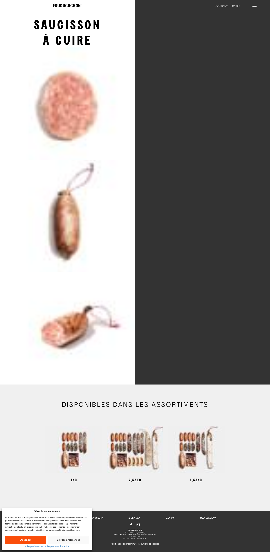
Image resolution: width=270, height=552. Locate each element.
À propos (134, 518)
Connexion (221, 6)
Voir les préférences (68, 540)
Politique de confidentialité (57, 547)
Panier (170, 518)
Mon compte (208, 518)
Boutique (97, 518)
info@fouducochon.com (135, 539)
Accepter (25, 540)
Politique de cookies (34, 547)
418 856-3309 (135, 537)
